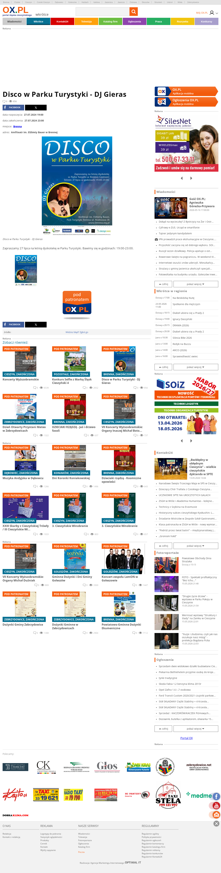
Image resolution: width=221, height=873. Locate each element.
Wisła (180, 2)
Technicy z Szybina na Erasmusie (178, 506)
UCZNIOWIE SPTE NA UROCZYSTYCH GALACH (184, 495)
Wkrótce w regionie (171, 291)
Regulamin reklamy (151, 850)
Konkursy (206, 21)
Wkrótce (38, 21)
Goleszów (72, 2)
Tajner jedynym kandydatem (175, 233)
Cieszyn (28, 2)
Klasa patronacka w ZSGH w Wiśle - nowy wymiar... (188, 524)
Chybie (17, 2)
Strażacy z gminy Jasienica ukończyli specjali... (185, 268)
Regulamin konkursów (152, 853)
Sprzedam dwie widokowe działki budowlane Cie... (188, 666)
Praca (158, 21)
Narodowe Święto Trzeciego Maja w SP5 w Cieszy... (188, 483)
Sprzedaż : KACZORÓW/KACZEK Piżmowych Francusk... (184, 713)
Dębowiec (59, 2)
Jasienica (109, 2)
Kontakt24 (62, 21)
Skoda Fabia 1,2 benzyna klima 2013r (180, 683)
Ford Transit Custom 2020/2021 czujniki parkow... (187, 695)
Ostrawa (133, 2)
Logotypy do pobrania (50, 833)
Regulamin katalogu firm (153, 846)
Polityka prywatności (151, 837)
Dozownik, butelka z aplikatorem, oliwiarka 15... (186, 719)
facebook (12, 107)
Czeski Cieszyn (43, 2)
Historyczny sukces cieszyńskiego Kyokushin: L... (186, 512)
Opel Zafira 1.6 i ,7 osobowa (175, 689)
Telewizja (86, 21)
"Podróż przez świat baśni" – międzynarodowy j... (187, 530)
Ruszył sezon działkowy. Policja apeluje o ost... (185, 251)
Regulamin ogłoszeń (151, 840)
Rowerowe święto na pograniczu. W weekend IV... (187, 256)
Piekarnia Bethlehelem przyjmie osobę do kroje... (187, 672)
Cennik (43, 843)
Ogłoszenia (134, 21)
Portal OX (186, 738)
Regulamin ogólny (150, 833)
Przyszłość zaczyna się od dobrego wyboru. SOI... (187, 245)
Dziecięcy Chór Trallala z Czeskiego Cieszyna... (185, 489)
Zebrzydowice (193, 2)
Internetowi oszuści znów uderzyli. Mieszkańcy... (187, 262)
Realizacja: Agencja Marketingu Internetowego (110, 862)
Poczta (81, 852)
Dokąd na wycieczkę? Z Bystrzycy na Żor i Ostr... (186, 221)
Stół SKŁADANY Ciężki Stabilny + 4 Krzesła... (184, 701)
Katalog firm (110, 21)
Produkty (44, 840)
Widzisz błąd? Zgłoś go (77, 332)
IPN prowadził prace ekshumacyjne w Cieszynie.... (187, 239)
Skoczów (145, 2)
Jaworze (121, 2)
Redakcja (7, 833)
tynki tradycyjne (168, 678)
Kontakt (44, 846)
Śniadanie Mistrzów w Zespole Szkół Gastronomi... (188, 518)
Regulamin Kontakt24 (152, 856)
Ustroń (169, 2)
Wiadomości (14, 21)
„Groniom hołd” (168, 536)
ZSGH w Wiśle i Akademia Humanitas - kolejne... (186, 501)
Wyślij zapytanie (48, 850)
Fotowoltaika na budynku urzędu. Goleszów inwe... (188, 274)
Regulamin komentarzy (153, 843)
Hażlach (85, 2)
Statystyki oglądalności (51, 837)
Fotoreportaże (167, 553)
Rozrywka (182, 21)
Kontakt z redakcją (11, 837)
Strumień (158, 2)
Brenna (6, 2)
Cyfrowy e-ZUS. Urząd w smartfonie (179, 227)
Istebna (96, 2)
